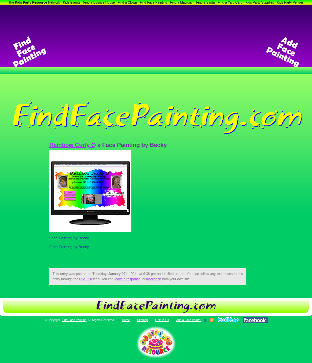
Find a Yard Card (230, 2)
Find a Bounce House (99, 2)
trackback (153, 279)
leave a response (128, 279)
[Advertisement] (156, 52)
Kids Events (71, 2)
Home (126, 320)
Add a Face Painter (188, 320)
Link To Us (162, 320)
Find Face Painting (153, 2)
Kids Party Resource (31, 2)
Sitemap (142, 320)
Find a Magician (181, 2)
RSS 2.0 (85, 279)
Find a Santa (205, 2)
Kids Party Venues (290, 2)
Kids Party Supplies (259, 2)
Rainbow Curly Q (72, 145)
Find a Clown (127, 2)
